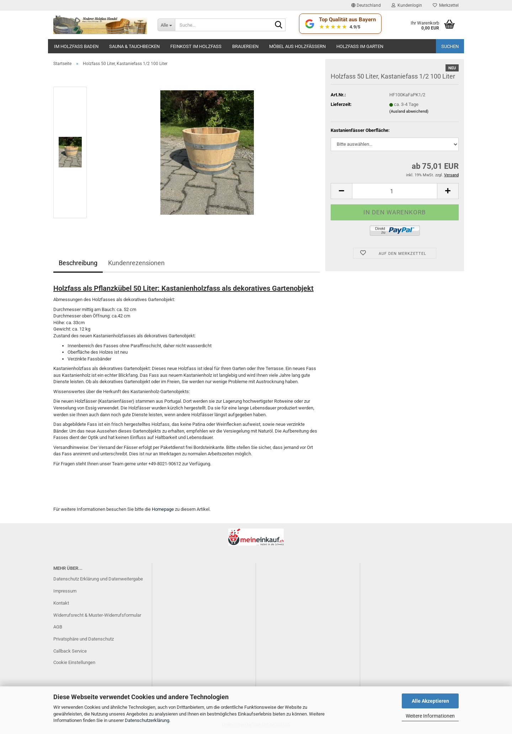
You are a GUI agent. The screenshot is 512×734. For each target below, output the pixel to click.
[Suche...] (166, 24)
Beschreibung (78, 263)
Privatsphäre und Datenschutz (83, 639)
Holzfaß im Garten (359, 46)
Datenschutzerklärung (147, 720)
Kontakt (61, 603)
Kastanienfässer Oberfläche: (360, 130)
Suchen (450, 46)
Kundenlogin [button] (406, 5)
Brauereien (245, 46)
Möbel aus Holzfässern (297, 46)
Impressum (64, 591)
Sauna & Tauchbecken (134, 46)
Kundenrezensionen (136, 263)
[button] (366, 5)
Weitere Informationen (430, 716)
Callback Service (70, 651)
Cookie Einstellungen (74, 662)
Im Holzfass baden (76, 46)
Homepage (163, 509)
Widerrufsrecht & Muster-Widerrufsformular (97, 615)
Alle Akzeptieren (430, 701)
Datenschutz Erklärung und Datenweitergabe (98, 579)
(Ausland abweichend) (408, 111)
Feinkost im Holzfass (196, 46)
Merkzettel (446, 5)
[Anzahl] (394, 191)
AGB (57, 626)
